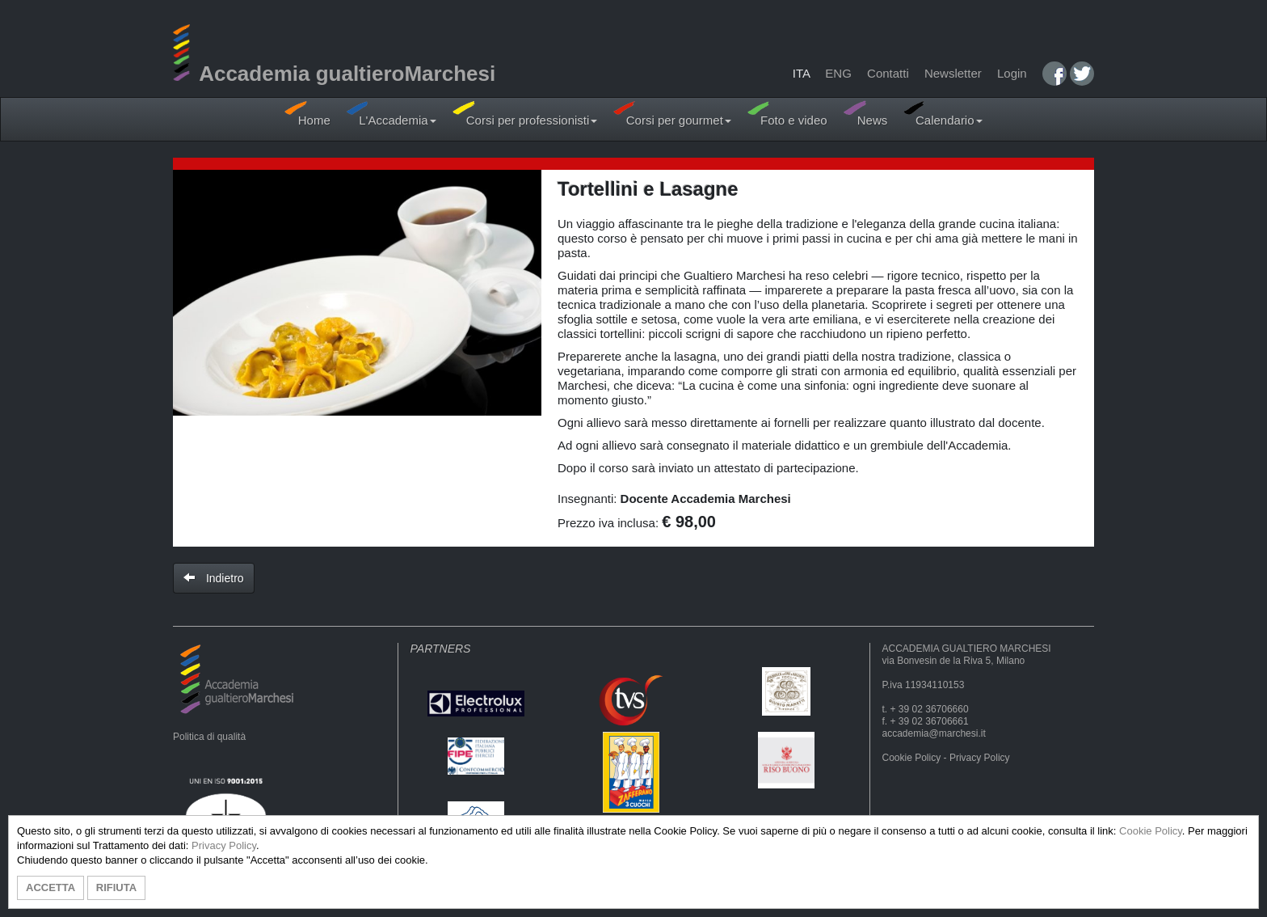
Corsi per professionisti (525, 113)
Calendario (942, 113)
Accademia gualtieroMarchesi (334, 73)
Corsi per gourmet (672, 113)
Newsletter (953, 73)
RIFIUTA (116, 887)
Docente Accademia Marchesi (706, 498)
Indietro (213, 578)
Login (1012, 73)
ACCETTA (50, 887)
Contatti (888, 73)
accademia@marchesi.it (934, 733)
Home (307, 113)
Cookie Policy (911, 757)
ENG (838, 73)
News (866, 113)
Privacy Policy (979, 757)
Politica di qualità (209, 736)
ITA (801, 73)
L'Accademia (391, 113)
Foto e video (787, 113)
